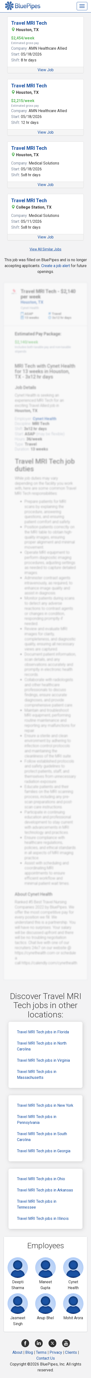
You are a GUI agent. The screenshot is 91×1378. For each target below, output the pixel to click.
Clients (71, 1352)
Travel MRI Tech (29, 23)
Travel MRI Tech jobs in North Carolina (41, 1046)
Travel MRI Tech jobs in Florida (43, 1032)
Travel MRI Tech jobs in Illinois (43, 1218)
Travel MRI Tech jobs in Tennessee (36, 1204)
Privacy (56, 1352)
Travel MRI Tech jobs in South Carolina (42, 1136)
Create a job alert (55, 265)
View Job (46, 70)
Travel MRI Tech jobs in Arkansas (45, 1190)
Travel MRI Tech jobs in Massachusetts (36, 1074)
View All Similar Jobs (45, 249)
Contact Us (45, 1358)
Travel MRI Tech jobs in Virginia (43, 1060)
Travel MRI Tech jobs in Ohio (41, 1179)
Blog (29, 1352)
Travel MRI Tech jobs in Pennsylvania (36, 1119)
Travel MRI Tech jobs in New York (45, 1105)
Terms (41, 1352)
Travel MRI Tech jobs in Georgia (43, 1151)
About (17, 1352)
